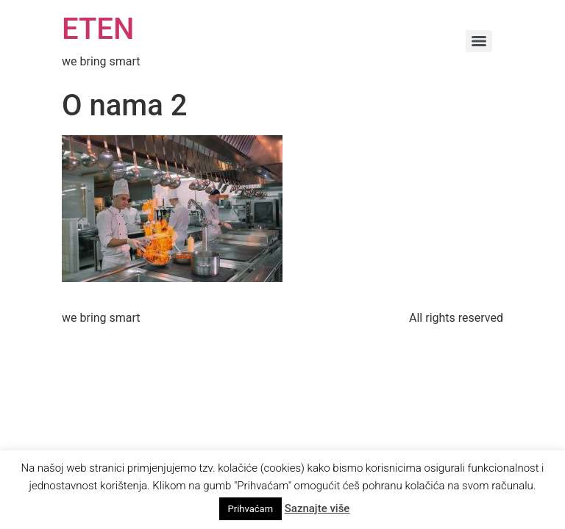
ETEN (98, 29)
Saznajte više (317, 508)
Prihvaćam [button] (250, 508)
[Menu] (479, 41)
